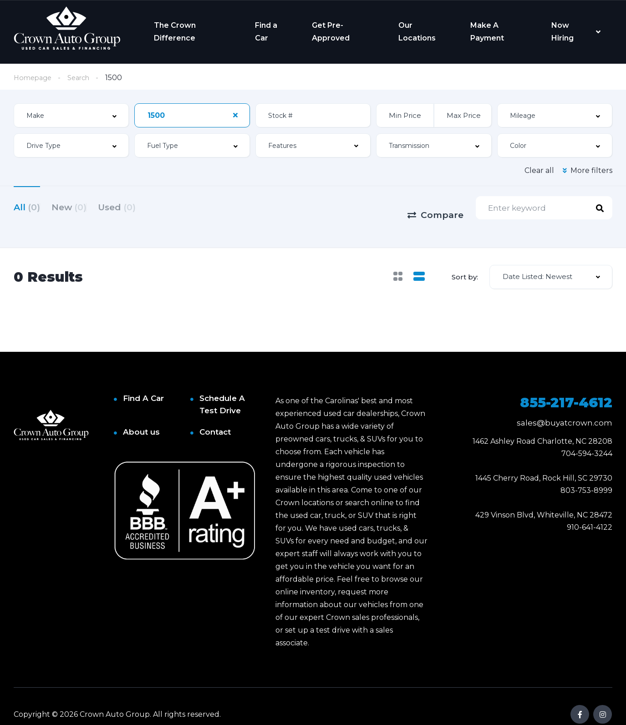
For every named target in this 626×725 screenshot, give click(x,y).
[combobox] (71, 116)
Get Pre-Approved (331, 31)
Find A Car (143, 382)
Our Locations (417, 31)
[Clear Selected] (235, 116)
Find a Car (266, 31)
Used (139, 207)
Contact (215, 416)
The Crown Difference (175, 31)
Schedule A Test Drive (222, 388)
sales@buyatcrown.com (564, 406)
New (80, 207)
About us (141, 416)
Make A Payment (487, 31)
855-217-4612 (566, 386)
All (27, 207)
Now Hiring (562, 31)
